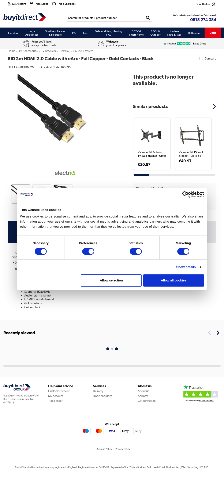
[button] (215, 106)
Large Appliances (31, 32)
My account (55, 396)
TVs (74, 33)
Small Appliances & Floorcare (55, 32)
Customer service (59, 391)
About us (143, 391)
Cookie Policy (104, 449)
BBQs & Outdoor (155, 32)
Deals (212, 32)
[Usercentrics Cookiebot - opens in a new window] (185, 194)
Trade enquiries (102, 396)
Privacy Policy (122, 449)
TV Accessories (28, 51)
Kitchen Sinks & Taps (174, 32)
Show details (186, 267)
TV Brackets (48, 51)
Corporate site (147, 400)
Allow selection (111, 280)
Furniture (13, 33)
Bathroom (194, 33)
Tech (85, 33)
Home (11, 51)
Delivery (98, 391)
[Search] (105, 18)
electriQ (64, 51)
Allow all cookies (173, 280)
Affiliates (143, 396)
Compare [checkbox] (210, 58)
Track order (55, 400)
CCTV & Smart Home (136, 32)
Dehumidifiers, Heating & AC (108, 32)
